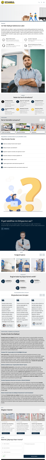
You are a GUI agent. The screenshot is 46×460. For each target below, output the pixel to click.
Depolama (34, 132)
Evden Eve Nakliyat (6, 132)
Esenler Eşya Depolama (37, 424)
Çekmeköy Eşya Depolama (7, 424)
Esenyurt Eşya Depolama (22, 424)
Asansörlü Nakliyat (21, 132)
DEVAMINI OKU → (6, 433)
